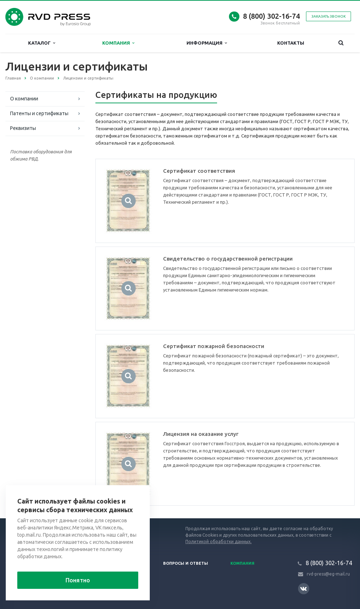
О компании (24, 99)
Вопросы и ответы (185, 563)
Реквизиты (23, 128)
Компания (118, 43)
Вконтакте (303, 588)
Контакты (290, 42)
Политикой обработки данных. (218, 541)
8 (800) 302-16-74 (271, 16)
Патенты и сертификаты (39, 113)
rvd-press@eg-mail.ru (328, 574)
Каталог (41, 43)
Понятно (78, 580)
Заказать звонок (328, 16)
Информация (206, 43)
